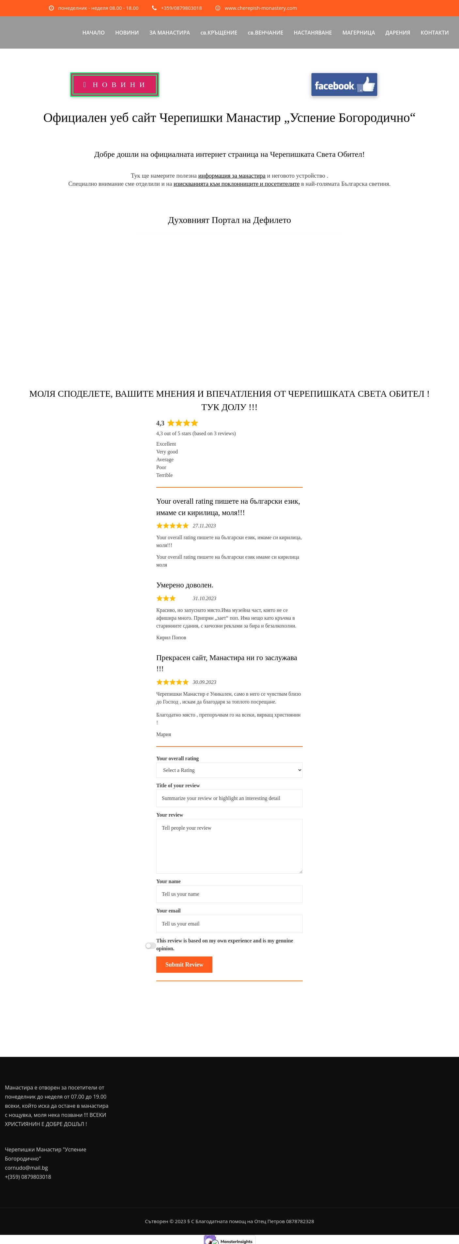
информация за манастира (232, 175)
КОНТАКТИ (435, 32)
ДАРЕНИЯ (398, 32)
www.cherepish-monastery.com (261, 8)
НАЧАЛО (93, 32)
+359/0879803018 (181, 8)
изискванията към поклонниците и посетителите (236, 183)
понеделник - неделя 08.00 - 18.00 (98, 8)
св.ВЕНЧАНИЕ (265, 32)
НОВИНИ (127, 32)
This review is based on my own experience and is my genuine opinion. (224, 944)
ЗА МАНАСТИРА (169, 32)
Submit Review (184, 964)
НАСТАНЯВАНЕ (313, 32)
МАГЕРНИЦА (358, 32)
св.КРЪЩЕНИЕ (218, 32)
